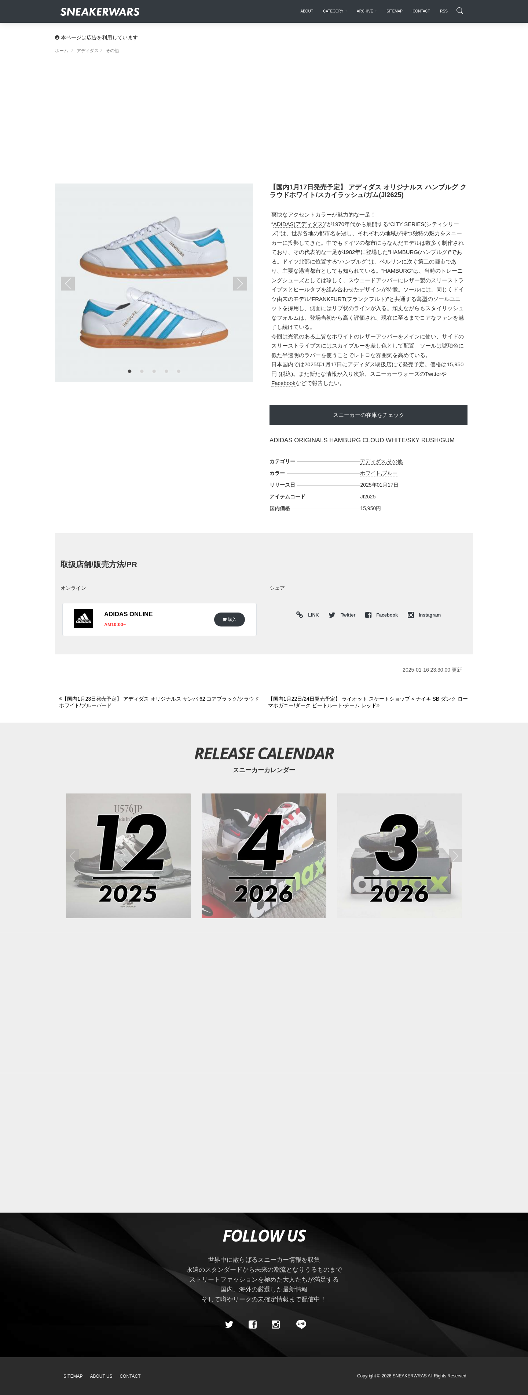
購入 (229, 619)
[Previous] (159, 702)
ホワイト (370, 473)
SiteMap (73, 1376)
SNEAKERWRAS (410, 1375)
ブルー (389, 473)
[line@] (298, 1324)
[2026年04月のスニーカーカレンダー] (264, 855)
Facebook (283, 383)
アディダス (373, 461)
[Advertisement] (264, 121)
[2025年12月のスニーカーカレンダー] (128, 855)
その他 (395, 461)
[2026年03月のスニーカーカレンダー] (399, 855)
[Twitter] (229, 1324)
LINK (311, 615)
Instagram (424, 615)
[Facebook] (252, 1324)
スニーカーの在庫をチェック (368, 415)
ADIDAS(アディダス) (299, 224)
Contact (130, 1376)
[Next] (368, 702)
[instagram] (275, 1324)
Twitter (433, 374)
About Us (101, 1376)
